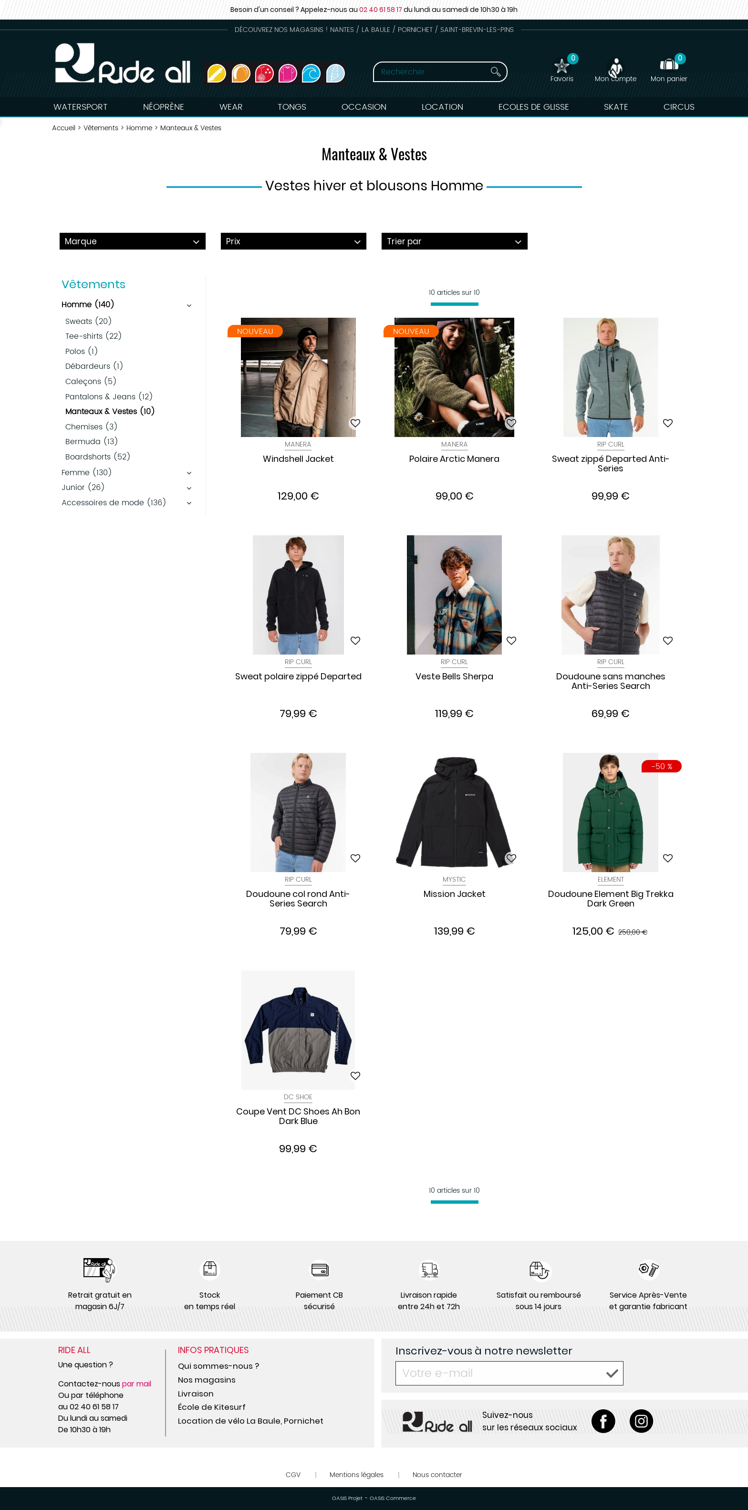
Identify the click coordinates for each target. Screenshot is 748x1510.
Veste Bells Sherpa (454, 677)
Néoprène (163, 107)
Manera (298, 444)
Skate (616, 107)
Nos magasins (207, 1379)
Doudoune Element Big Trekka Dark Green (611, 899)
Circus (679, 107)
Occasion (364, 107)
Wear (231, 107)
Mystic (454, 879)
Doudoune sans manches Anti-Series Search (610, 682)
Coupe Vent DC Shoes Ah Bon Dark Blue (298, 1117)
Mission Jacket (455, 894)
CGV (293, 1474)
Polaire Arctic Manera (454, 459)
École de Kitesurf (212, 1407)
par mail (136, 1383)
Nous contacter (437, 1474)
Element (611, 879)
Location (442, 107)
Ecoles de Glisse (534, 107)
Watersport (80, 107)
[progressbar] (454, 304)
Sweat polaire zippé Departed (298, 677)
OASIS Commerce (393, 1498)
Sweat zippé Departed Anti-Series (611, 464)
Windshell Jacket (298, 459)
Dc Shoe (298, 1097)
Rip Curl (610, 444)
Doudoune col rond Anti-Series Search (298, 899)
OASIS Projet (347, 1498)
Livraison (196, 1393)
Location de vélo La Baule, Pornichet (250, 1421)
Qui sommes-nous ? (218, 1366)
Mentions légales (357, 1474)
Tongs (292, 107)
